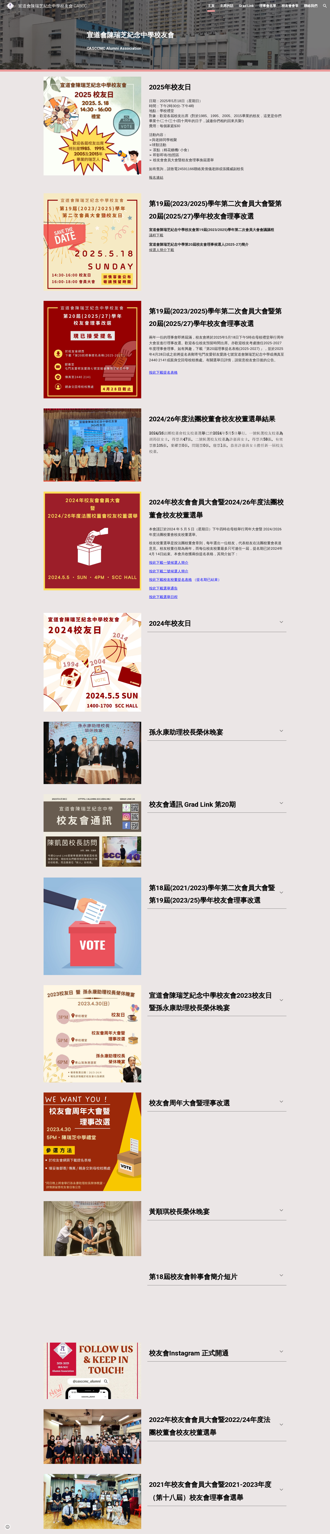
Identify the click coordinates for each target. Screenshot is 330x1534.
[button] (325, 6)
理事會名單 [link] (267, 6)
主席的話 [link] (226, 6)
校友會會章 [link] (290, 6)
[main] (165, 35)
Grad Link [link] (246, 6)
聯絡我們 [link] (310, 6)
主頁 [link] (211, 6)
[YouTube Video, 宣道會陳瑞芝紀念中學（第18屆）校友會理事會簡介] (92, 1299)
